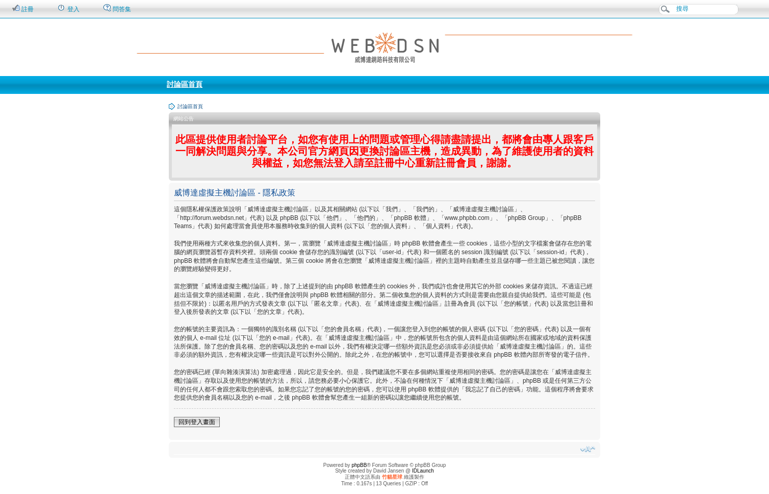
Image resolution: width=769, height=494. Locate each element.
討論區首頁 (184, 84)
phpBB (359, 465)
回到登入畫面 (196, 422)
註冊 (23, 8)
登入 (68, 8)
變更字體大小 (587, 449)
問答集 (117, 8)
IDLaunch (423, 471)
